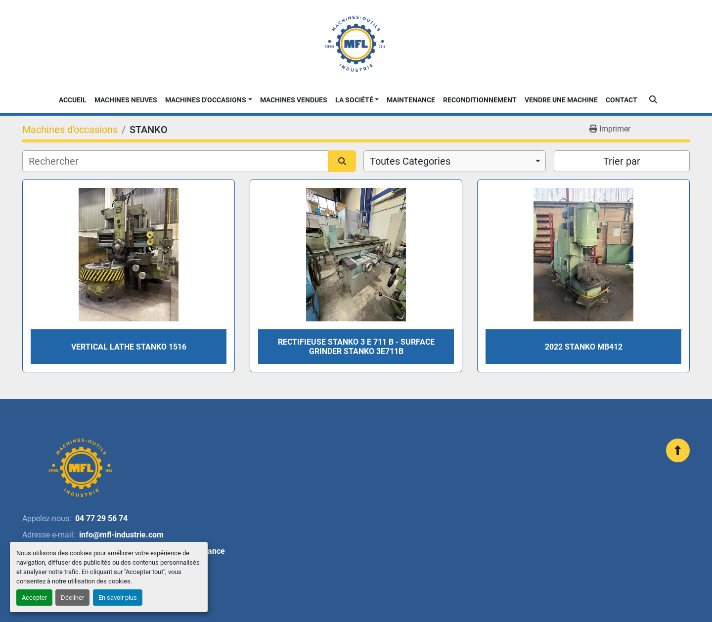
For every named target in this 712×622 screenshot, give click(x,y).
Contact (621, 100)
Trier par (621, 161)
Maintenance (411, 100)
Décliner (72, 597)
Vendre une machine (561, 100)
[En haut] (678, 450)
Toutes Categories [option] (410, 161)
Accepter (34, 597)
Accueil (73, 100)
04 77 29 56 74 (101, 518)
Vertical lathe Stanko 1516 (128, 347)
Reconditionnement (480, 100)
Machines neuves (125, 100)
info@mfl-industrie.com (121, 534)
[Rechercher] (175, 161)
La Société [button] (354, 100)
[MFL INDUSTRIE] (79, 468)
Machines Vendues (293, 100)
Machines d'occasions (205, 100)
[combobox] (454, 161)
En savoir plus (117, 597)
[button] (208, 100)
